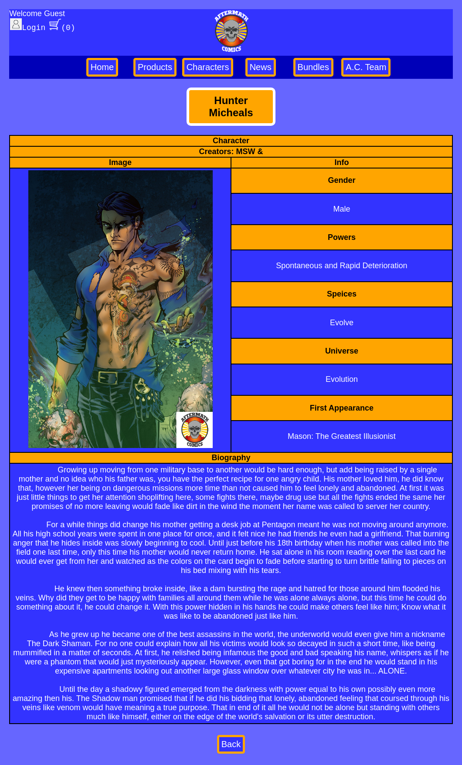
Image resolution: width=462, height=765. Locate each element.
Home (102, 67)
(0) (62, 26)
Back (231, 744)
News (261, 67)
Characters (208, 67)
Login (27, 26)
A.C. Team (366, 67)
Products (155, 67)
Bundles (313, 67)
